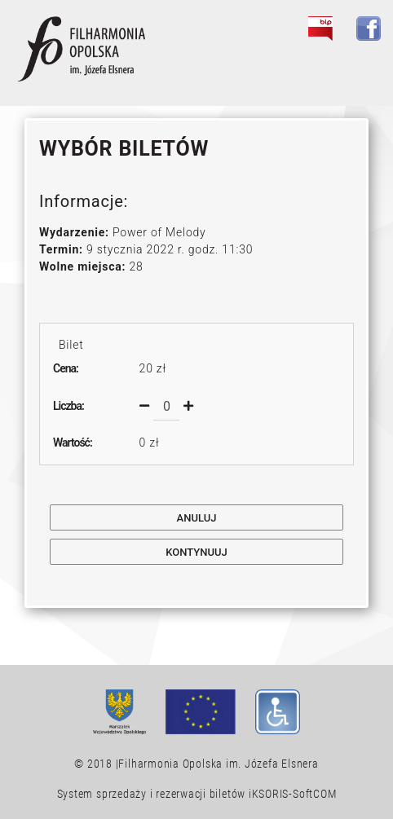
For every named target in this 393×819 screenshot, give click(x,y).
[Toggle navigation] (359, 66)
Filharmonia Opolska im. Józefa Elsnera (218, 763)
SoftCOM (314, 793)
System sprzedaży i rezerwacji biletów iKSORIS (173, 793)
